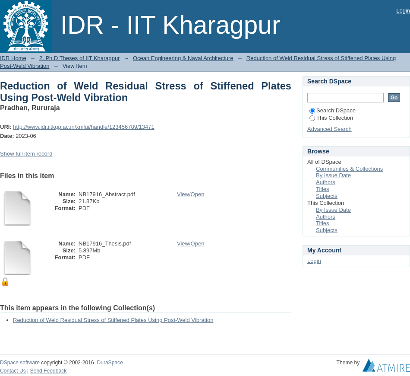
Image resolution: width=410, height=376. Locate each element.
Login (403, 10)
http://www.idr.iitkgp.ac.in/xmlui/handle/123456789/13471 (83, 127)
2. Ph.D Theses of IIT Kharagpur (79, 58)
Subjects (326, 196)
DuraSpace (110, 363)
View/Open (190, 194)
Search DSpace (332, 110)
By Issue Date (333, 175)
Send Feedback (48, 371)
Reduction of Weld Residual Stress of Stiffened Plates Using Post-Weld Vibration (113, 320)
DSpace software (20, 363)
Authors (325, 182)
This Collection (331, 118)
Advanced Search (329, 129)
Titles (322, 189)
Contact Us (13, 371)
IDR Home (13, 58)
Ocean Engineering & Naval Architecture (183, 58)
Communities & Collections (349, 169)
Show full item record (26, 153)
